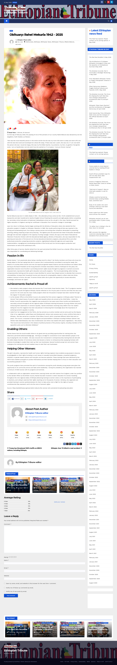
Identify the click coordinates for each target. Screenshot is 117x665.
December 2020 (94, 566)
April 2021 (92, 549)
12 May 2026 (12, 632)
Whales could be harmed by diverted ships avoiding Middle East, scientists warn (99, 198)
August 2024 (93, 384)
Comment (7, 524)
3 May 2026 (93, 632)
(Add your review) (59, 502)
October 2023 (93, 426)
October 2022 (93, 477)
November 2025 (94, 325)
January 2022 (93, 515)
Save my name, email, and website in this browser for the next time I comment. (31, 583)
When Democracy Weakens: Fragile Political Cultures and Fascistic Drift (98, 88)
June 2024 (92, 393)
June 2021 (92, 540)
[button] (108, 21)
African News (10, 480)
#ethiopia (37, 42)
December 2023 (94, 418)
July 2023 (92, 439)
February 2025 (93, 363)
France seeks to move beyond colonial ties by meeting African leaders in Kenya (99, 167)
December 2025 (94, 321)
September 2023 (94, 431)
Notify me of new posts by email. (16, 591)
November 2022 (94, 473)
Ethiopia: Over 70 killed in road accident (66, 448)
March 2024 (93, 405)
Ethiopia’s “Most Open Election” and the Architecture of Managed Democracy (99, 107)
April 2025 (92, 355)
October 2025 (93, 329)
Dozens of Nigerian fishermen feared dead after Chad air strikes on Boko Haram (100, 183)
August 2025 (93, 338)
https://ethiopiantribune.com (35, 420)
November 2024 (94, 371)
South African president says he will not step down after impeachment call (99, 175)
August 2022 (93, 486)
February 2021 (93, 557)
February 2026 (93, 312)
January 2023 (93, 464)
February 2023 (93, 460)
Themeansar (34, 661)
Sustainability (37, 480)
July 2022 (92, 490)
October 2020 (93, 574)
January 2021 (93, 562)
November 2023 (94, 422)
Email (6, 568)
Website (6, 575)
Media (91, 260)
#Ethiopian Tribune (58, 42)
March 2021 (92, 553)
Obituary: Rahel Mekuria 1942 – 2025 (36, 34)
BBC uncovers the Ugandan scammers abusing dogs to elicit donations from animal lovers (99, 233)
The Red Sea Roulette (17, 485)
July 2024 (92, 388)
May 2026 (92, 300)
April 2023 (92, 452)
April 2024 (92, 401)
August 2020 (93, 583)
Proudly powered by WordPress (12, 661)
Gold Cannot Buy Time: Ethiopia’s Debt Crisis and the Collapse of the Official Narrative (100, 114)
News (11, 30)
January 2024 (93, 414)
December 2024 (94, 367)
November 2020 (94, 570)
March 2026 (93, 308)
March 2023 (93, 456)
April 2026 (92, 304)
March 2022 (93, 507)
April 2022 (92, 502)
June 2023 (92, 443)
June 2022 (92, 494)
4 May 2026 (66, 632)
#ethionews (29, 42)
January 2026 (93, 317)
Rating (6, 557)
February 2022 (93, 511)
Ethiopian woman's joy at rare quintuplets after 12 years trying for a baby (99, 220)
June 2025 (92, 346)
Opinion (20, 480)
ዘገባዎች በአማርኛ (10, 482)
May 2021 (92, 545)
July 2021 (92, 536)
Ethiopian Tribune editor (24, 40)
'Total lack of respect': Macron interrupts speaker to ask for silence (99, 191)
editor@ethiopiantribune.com (36, 417)
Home (61, 661)
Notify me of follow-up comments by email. (19, 588)
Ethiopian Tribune (15, 12)
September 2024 (94, 380)
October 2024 (93, 376)
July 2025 (92, 342)
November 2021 (94, 524)
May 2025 (92, 350)
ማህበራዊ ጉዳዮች (93, 283)
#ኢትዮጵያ (18, 44)
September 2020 (94, 578)
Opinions (92, 279)
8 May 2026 (39, 632)
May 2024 (92, 397)
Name (6, 560)
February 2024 (93, 410)
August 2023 (93, 435)
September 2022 (94, 481)
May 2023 (92, 448)
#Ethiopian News (46, 42)
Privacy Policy (93, 268)
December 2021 (94, 519)
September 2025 (94, 333)
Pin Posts (92, 264)
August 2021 (93, 532)
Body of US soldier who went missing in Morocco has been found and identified (98, 206)
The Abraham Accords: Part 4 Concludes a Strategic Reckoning (44, 485)
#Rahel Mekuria (69, 42)
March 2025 (93, 359)
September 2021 (94, 528)
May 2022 (92, 498)
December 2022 (94, 469)
